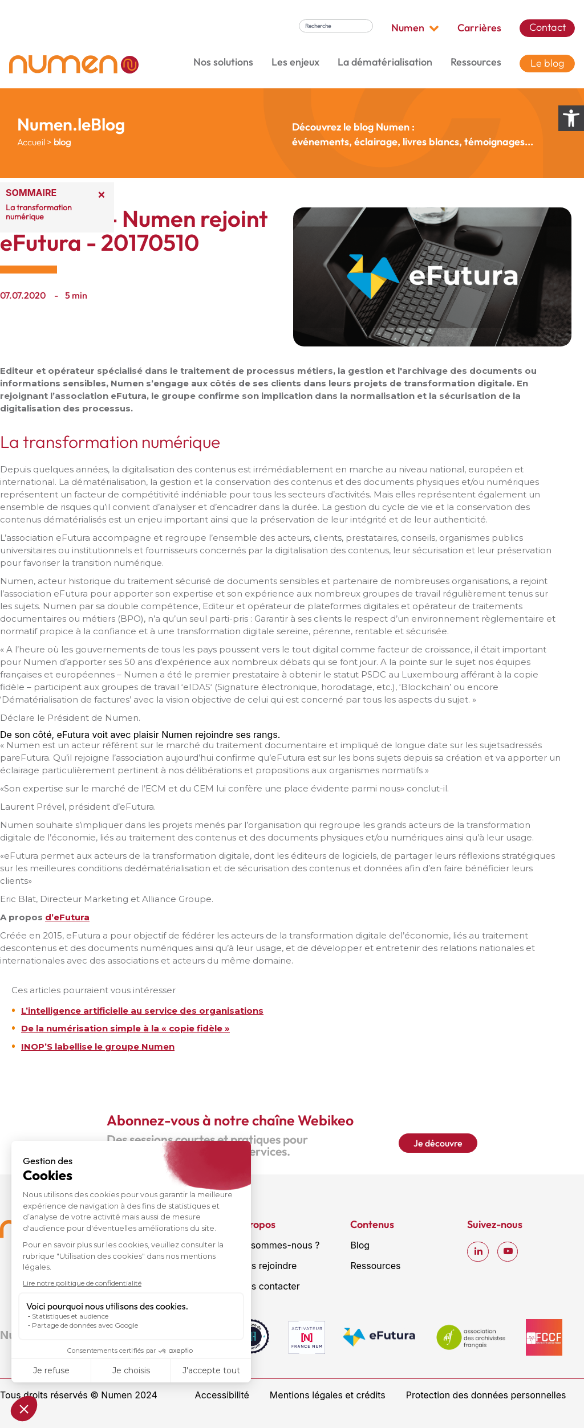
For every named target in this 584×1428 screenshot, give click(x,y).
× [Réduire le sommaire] (102, 193)
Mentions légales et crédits (328, 1395)
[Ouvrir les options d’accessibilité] (571, 118)
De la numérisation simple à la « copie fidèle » (125, 1028)
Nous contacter (267, 1286)
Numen (415, 28)
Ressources (476, 62)
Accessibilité (222, 1395)
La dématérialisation (385, 62)
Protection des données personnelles (486, 1395)
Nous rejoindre (265, 1265)
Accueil (31, 142)
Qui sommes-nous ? (277, 1245)
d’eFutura (67, 917)
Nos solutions (223, 62)
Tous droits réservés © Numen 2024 (78, 1395)
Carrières (479, 28)
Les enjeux (295, 62)
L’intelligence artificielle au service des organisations (142, 1010)
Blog (360, 1245)
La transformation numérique (39, 212)
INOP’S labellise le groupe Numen (98, 1046)
